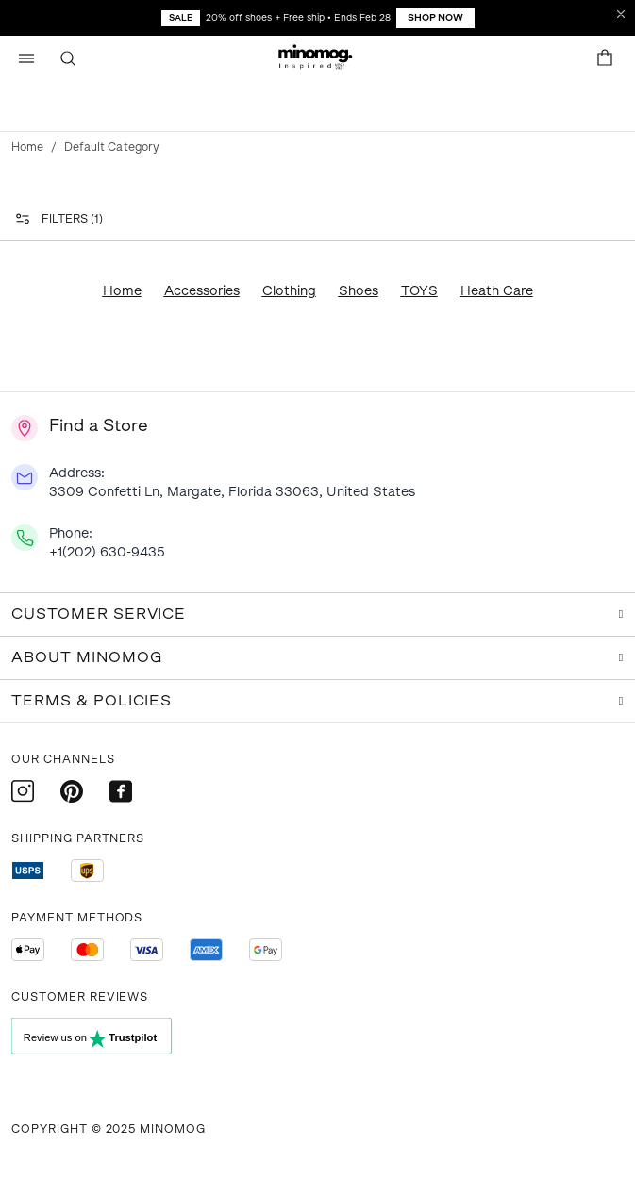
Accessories (202, 291)
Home (27, 147)
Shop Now (435, 17)
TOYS (419, 291)
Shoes (358, 291)
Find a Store (98, 425)
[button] (318, 58)
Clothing (289, 291)
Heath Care (496, 291)
